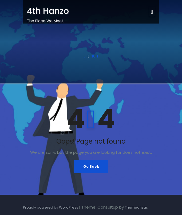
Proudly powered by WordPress (51, 207)
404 (94, 56)
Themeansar (136, 207)
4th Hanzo (48, 11)
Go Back (91, 166)
